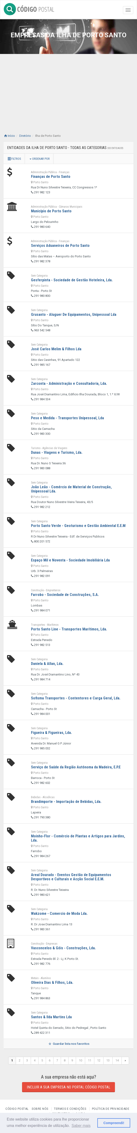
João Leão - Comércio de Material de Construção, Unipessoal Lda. (71, 489)
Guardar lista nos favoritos (68, 1043)
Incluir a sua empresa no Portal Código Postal (68, 1087)
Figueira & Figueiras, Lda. (51, 732)
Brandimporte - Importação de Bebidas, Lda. (66, 801)
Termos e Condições (70, 1108)
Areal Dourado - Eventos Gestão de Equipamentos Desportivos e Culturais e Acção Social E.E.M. (71, 877)
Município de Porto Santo (51, 211)
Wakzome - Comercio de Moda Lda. (59, 913)
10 (80, 1060)
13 (108, 1060)
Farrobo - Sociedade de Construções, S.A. (65, 594)
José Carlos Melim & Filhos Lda (56, 349)
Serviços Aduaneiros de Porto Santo (60, 245)
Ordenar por (40, 158)
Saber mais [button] (81, 1126)
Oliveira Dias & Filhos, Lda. (52, 982)
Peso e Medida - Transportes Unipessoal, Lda (67, 418)
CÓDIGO (29, 8)
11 (89, 1060)
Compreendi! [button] (113, 1123)
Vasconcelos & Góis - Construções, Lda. (63, 948)
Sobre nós (40, 1108)
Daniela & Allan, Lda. (47, 663)
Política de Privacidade (110, 1108)
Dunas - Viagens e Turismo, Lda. (56, 452)
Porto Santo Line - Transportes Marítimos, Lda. (69, 629)
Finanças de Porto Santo (50, 176)
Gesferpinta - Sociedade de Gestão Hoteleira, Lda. (72, 280)
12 (98, 1060)
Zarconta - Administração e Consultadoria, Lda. (69, 383)
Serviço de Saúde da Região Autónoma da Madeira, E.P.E (76, 767)
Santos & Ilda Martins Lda (51, 1017)
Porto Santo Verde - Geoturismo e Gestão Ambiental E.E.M (78, 525)
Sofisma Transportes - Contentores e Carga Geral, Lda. (75, 698)
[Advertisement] (68, 96)
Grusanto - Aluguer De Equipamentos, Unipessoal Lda (73, 314)
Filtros (14, 158)
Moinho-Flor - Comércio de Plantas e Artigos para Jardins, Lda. (78, 838)
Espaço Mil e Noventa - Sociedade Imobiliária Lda (70, 560)
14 (117, 1060)
